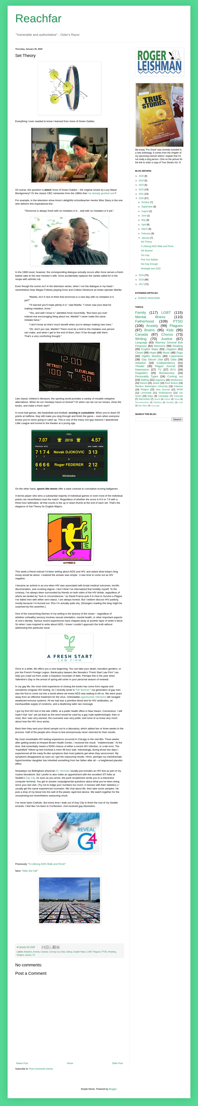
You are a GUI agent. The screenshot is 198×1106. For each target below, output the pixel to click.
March (144, 229)
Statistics (157, 402)
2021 (142, 194)
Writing (140, 339)
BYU (173, 369)
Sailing (153, 406)
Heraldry (170, 402)
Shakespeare (165, 392)
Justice (166, 339)
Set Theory (146, 241)
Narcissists (144, 399)
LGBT (89, 952)
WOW (180, 389)
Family (140, 313)
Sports (28, 955)
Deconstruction (142, 402)
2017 (142, 284)
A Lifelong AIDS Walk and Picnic (47, 864)
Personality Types (146, 376)
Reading (112, 952)
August (145, 211)
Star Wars (142, 405)
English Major (79, 952)
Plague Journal (165, 366)
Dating (69, 952)
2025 (142, 176)
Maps (150, 396)
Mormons (159, 345)
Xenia (177, 399)
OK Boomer (82, 689)
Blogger (113, 1089)
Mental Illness (150, 317)
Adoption (28, 952)
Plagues (97, 952)
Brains (149, 330)
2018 (142, 279)
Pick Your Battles (149, 259)
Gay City (30, 777)
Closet (139, 352)
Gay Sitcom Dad (152, 359)
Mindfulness (177, 380)
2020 (142, 198)
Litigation (171, 349)
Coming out (54, 952)
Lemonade (146, 392)
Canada (44, 952)
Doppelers (141, 373)
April (144, 224)
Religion (20, 955)
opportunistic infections (93, 696)
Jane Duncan (163, 389)
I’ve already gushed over (101, 193)
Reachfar (38, 18)
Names (143, 383)
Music (166, 352)
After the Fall (30, 870)
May (143, 220)
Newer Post (22, 1063)
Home (70, 1063)
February (146, 233)
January (145, 238)
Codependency (166, 362)
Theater (140, 366)
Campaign (163, 396)
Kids (170, 330)
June (144, 215)
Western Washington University (151, 386)
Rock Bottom (171, 383)
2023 (142, 185)
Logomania (176, 356)
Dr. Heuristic (63, 770)
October (145, 202)
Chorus (167, 334)
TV (33, 955)
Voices (167, 399)
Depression (142, 369)
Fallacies (178, 386)
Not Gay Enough (149, 264)
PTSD (104, 952)
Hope (152, 352)
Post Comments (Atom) (41, 1069)
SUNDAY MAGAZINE (149, 298)
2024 (142, 180)
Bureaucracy (167, 373)
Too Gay (145, 255)
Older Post (117, 1063)
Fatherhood (144, 321)
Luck (180, 402)
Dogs (179, 352)
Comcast (178, 396)
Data (63, 952)
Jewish (156, 383)
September (147, 206)
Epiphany (160, 380)
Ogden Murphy (151, 356)
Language (141, 342)
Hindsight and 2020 (150, 268)
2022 (142, 189)
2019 (142, 275)
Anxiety (36, 952)
